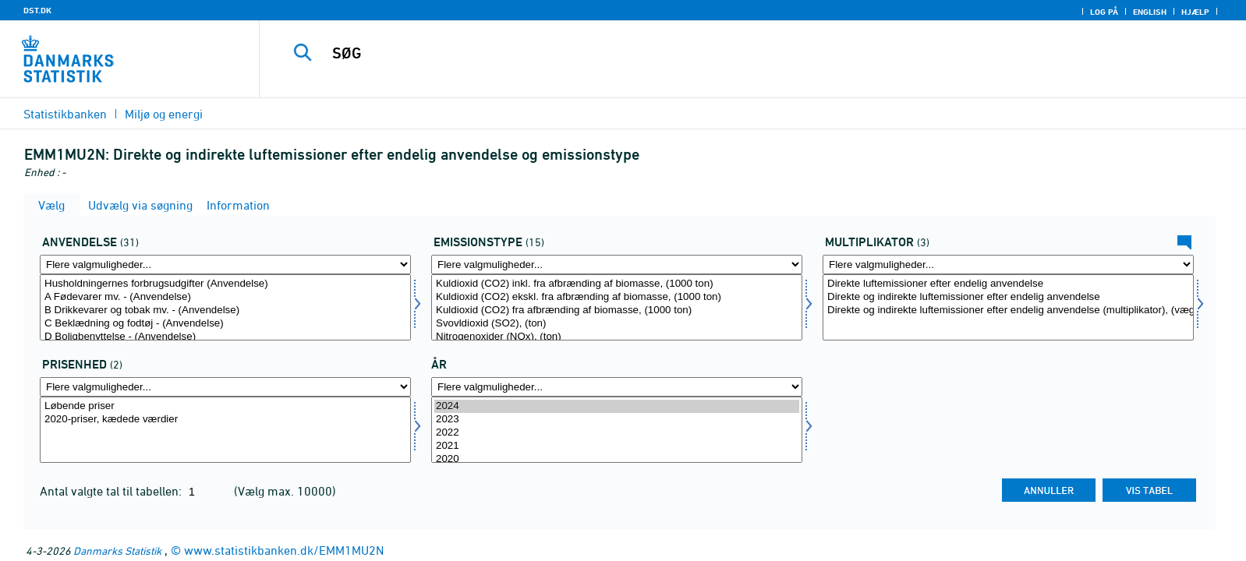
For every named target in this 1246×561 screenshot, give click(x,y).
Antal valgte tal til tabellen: (112, 491)
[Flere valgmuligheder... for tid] (616, 387)
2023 (616, 419)
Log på (1104, 11)
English (1149, 11)
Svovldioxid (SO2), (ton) (616, 323)
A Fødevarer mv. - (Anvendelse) (225, 297)
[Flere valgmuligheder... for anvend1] (225, 264)
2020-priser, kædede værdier (225, 419)
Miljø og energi (164, 114)
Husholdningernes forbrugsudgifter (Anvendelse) (225, 284)
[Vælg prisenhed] (225, 430)
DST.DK (37, 10)
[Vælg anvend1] (225, 307)
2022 (616, 432)
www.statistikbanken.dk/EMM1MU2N (284, 550)
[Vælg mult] (1008, 307)
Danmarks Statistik (117, 550)
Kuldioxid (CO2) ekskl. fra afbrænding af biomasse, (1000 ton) (616, 297)
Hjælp (1195, 11)
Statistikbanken (65, 114)
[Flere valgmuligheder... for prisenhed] (225, 387)
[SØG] (715, 53)
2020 (616, 459)
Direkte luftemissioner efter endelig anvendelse (1008, 284)
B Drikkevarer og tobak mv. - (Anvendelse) (225, 310)
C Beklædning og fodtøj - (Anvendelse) (225, 323)
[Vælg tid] (616, 430)
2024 (616, 406)
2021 (616, 446)
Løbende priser (225, 406)
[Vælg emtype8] (616, 307)
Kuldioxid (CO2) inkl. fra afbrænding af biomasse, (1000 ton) (616, 284)
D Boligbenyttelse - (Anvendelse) (225, 337)
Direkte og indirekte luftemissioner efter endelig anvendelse (1008, 297)
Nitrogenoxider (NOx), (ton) (616, 337)
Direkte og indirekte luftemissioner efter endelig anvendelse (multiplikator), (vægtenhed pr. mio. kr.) (1008, 310)
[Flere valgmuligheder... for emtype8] (616, 264)
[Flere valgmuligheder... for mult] (1008, 264)
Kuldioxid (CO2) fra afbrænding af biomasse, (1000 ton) (616, 310)
